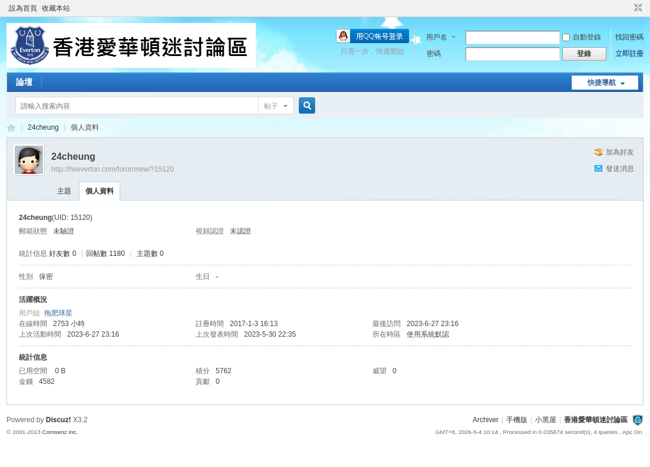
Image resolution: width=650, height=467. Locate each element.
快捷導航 (602, 82)
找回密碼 (629, 37)
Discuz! (58, 420)
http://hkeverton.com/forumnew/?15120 (112, 169)
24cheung (43, 127)
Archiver (486, 420)
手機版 (516, 420)
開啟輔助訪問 (627, 8)
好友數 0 (62, 253)
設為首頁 (23, 8)
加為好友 (620, 152)
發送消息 (620, 169)
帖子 (271, 106)
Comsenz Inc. (60, 432)
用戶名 (436, 37)
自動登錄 (581, 37)
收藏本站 (56, 8)
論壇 (24, 82)
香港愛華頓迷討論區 (11, 127)
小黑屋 (545, 420)
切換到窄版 (637, 8)
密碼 (434, 54)
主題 (64, 191)
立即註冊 (629, 54)
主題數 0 (150, 253)
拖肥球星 (58, 313)
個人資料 (99, 191)
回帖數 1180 (105, 253)
